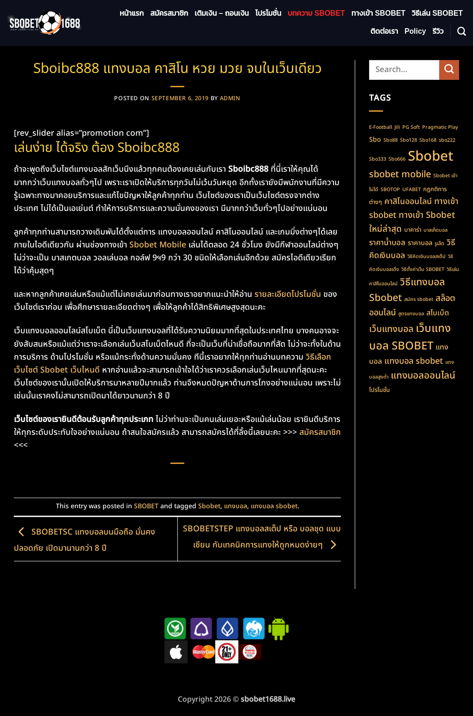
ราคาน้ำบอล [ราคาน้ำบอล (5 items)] (387, 242)
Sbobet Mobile (157, 245)
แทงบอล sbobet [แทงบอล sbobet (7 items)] (413, 361)
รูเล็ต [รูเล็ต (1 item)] (439, 243)
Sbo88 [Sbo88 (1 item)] (390, 140)
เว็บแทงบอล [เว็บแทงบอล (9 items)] (391, 329)
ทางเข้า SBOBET (379, 13)
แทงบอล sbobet (274, 506)
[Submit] (449, 70)
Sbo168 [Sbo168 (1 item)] (428, 140)
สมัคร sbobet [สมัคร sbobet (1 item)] (418, 299)
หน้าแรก (132, 13)
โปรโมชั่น (268, 13)
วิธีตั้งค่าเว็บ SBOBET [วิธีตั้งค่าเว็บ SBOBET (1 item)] (422, 269)
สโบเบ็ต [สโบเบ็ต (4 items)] (437, 313)
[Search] (461, 32)
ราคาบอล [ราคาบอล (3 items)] (420, 243)
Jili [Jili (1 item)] (397, 127)
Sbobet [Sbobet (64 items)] (430, 156)
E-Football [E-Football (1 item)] (380, 127)
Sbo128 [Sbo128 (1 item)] (408, 140)
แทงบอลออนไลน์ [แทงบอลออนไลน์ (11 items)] (423, 375)
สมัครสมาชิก (169, 13)
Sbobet (209, 506)
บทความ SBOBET (316, 13)
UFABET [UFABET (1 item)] (411, 189)
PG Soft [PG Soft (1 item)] (411, 127)
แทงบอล (235, 506)
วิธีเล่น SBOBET (437, 13)
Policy (415, 31)
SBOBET (146, 506)
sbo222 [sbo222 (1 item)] (447, 140)
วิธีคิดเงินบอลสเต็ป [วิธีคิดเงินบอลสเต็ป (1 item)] (426, 256)
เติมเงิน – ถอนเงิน (221, 13)
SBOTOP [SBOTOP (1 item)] (390, 189)
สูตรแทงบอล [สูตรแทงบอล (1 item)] (411, 314)
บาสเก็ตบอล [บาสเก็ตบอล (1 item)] (436, 230)
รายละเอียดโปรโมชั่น (288, 294)
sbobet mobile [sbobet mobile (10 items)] (400, 174)
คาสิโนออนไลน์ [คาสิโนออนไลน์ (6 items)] (408, 201)
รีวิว (437, 31)
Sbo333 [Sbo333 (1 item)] (377, 159)
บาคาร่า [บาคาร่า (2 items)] (412, 230)
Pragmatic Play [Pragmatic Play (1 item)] (440, 127)
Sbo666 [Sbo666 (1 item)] (397, 159)
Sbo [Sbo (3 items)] (375, 139)
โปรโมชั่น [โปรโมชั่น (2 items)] (379, 390)
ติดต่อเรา (384, 31)
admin (230, 98)
